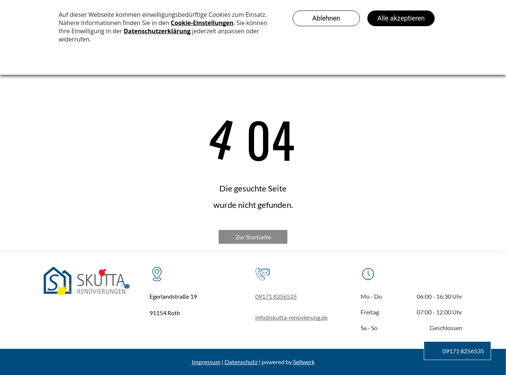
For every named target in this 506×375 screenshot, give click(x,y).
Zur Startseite (253, 236)
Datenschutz (241, 361)
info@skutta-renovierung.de (291, 317)
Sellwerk (304, 361)
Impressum (206, 361)
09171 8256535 (276, 296)
